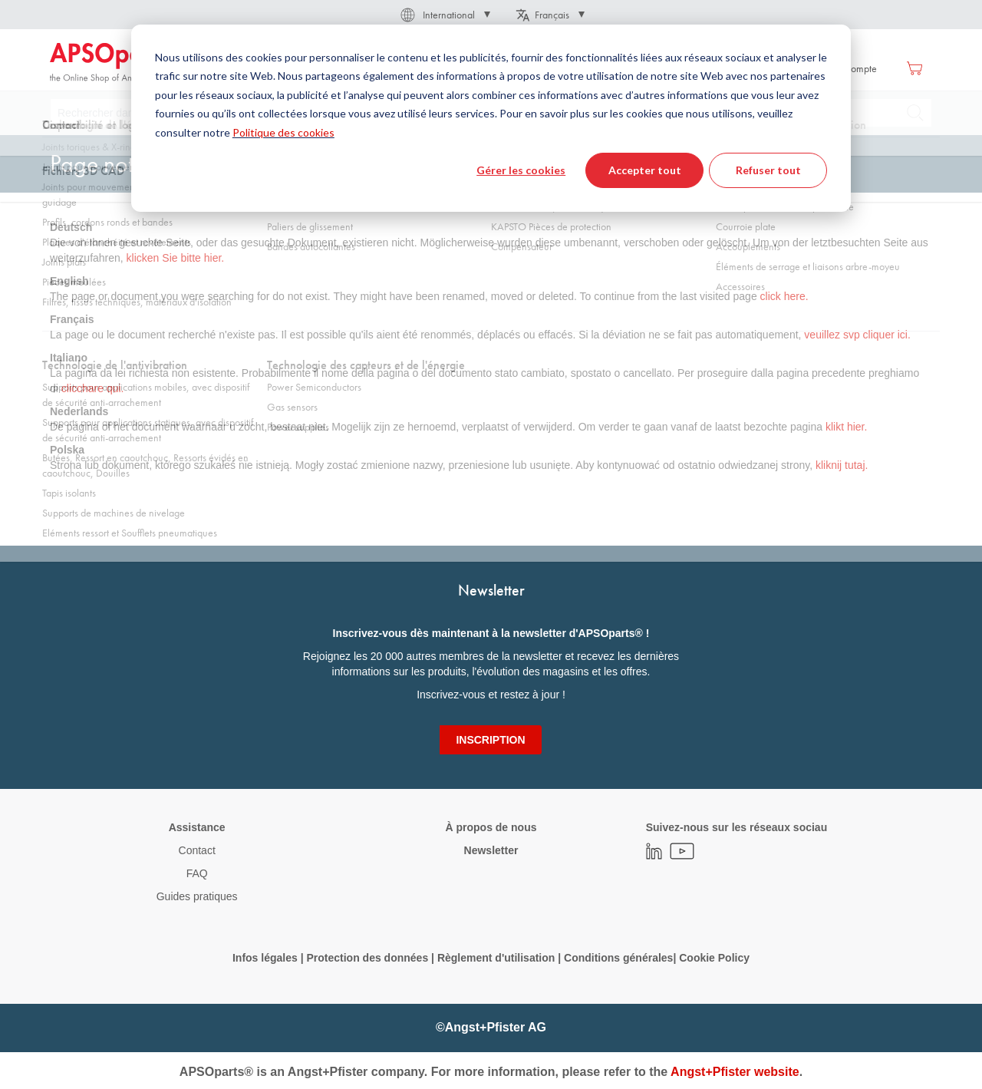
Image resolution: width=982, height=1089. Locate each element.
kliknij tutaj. (842, 465)
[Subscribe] (490, 739)
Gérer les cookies (520, 170)
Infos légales (265, 958)
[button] (444, 14)
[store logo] (115, 63)
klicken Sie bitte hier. (176, 258)
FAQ (197, 873)
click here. (784, 296)
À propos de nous (490, 827)
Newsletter (491, 850)
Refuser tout (768, 170)
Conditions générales (618, 958)
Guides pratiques (197, 896)
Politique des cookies (283, 132)
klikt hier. (846, 427)
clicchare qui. (92, 388)
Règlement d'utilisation (496, 958)
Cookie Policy (714, 958)
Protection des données (367, 958)
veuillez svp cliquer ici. (857, 334)
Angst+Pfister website (735, 1071)
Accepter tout (644, 170)
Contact (197, 850)
